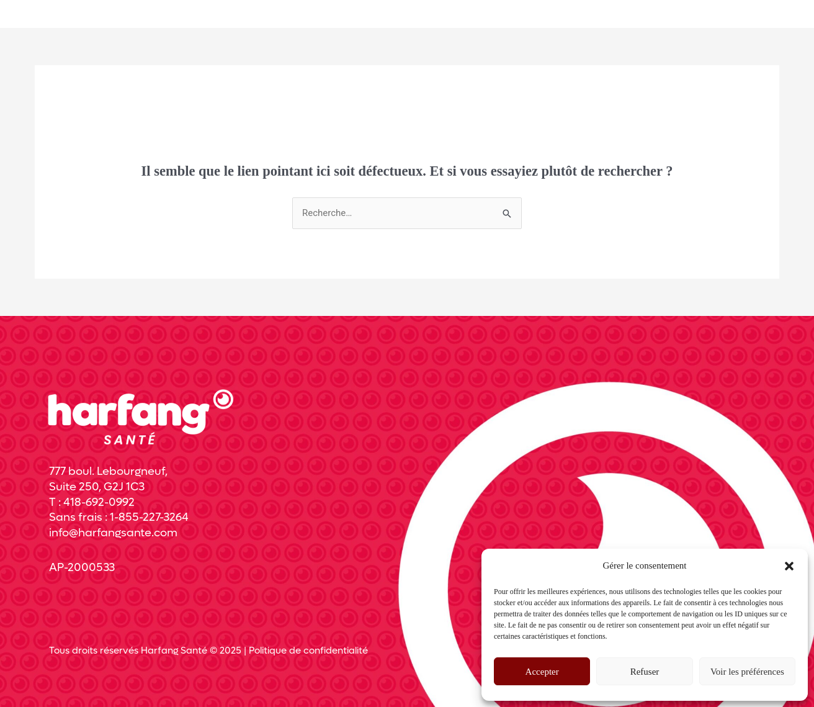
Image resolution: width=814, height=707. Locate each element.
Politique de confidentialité (308, 650)
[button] (789, 566)
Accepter (542, 672)
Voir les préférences (747, 672)
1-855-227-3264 (149, 517)
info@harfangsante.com (113, 533)
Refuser (645, 672)
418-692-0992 (99, 502)
